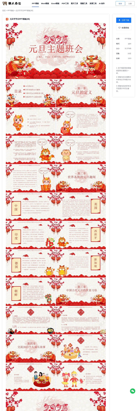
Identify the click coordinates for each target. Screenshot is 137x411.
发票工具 (93, 3)
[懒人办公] (11, 3)
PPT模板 (35, 3)
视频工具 (83, 3)
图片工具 (74, 3)
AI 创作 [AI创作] (102, 3)
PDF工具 (65, 3)
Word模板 (45, 3)
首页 (4, 10)
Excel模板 (55, 3)
